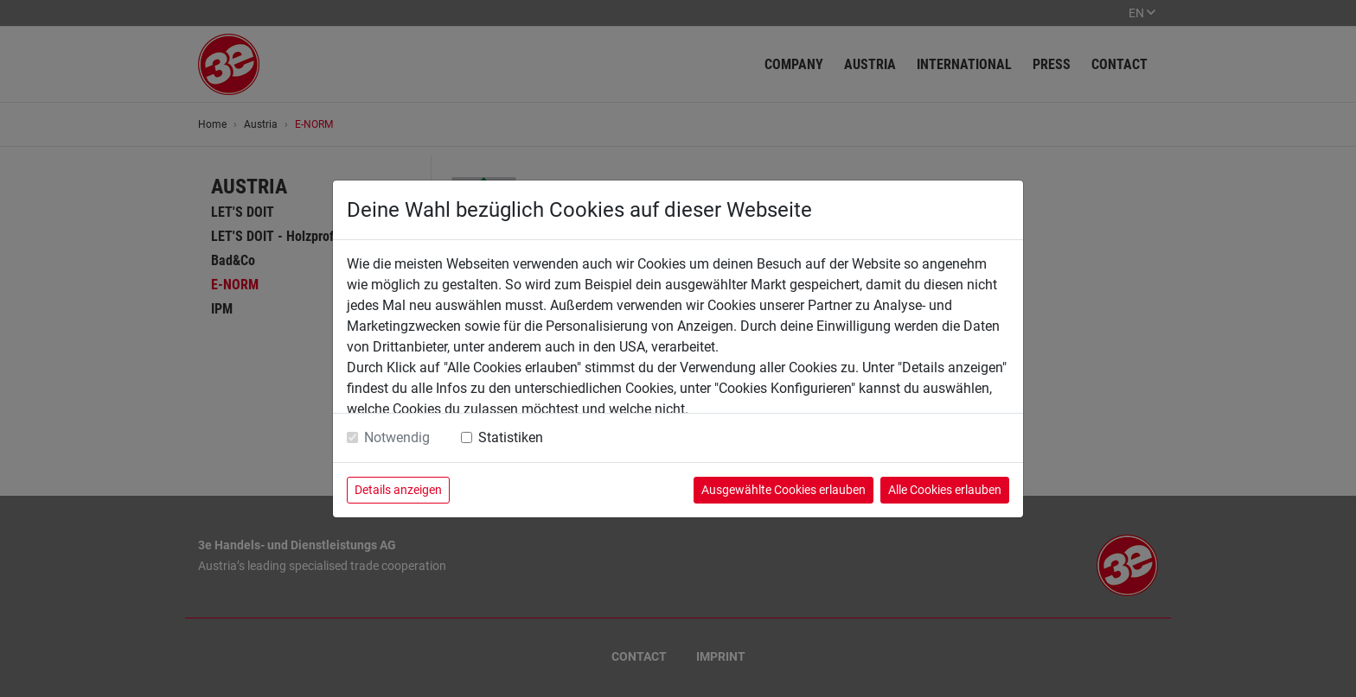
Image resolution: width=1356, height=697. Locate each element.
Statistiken (510, 437)
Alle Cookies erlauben (944, 490)
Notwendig (397, 437)
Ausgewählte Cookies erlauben (783, 490)
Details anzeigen (398, 490)
